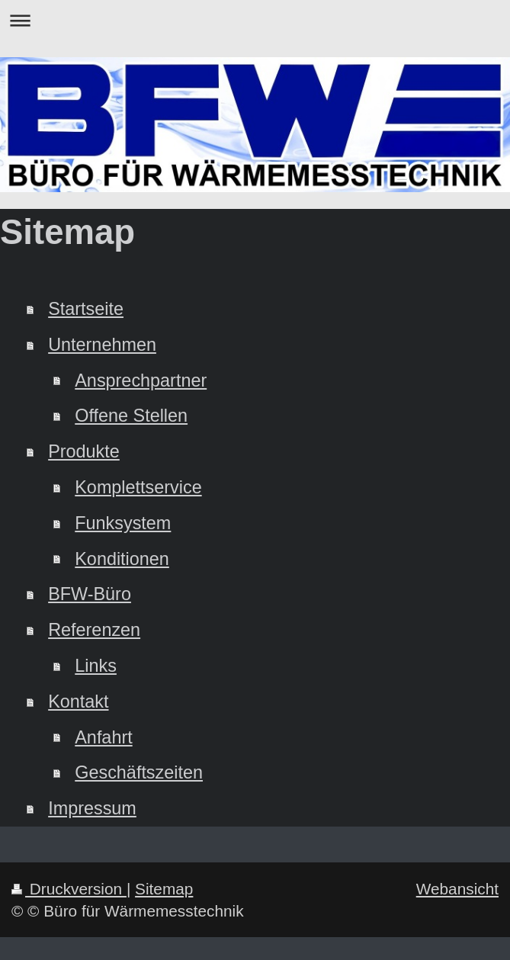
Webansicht (457, 888)
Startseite (85, 309)
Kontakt (78, 701)
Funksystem (123, 523)
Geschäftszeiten (139, 772)
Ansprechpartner (141, 380)
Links (96, 666)
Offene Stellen (131, 415)
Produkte (84, 451)
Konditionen (122, 559)
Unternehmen (102, 345)
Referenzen (94, 630)
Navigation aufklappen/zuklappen (255, 20)
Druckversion (69, 888)
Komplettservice (138, 487)
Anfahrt (103, 737)
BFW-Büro (89, 594)
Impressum (92, 808)
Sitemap (164, 888)
